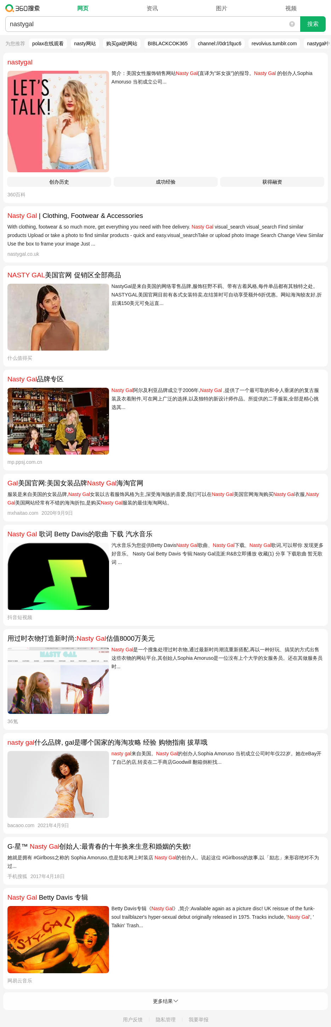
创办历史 (59, 182)
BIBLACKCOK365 (168, 43)
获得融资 (272, 182)
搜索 (313, 24)
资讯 (152, 8)
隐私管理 (166, 1019)
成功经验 (166, 182)
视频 (291, 8)
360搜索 (24, 8)
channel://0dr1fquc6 (219, 43)
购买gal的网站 (122, 43)
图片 (221, 8)
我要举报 (199, 1019)
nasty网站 (85, 43)
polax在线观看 (48, 43)
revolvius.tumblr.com (274, 43)
